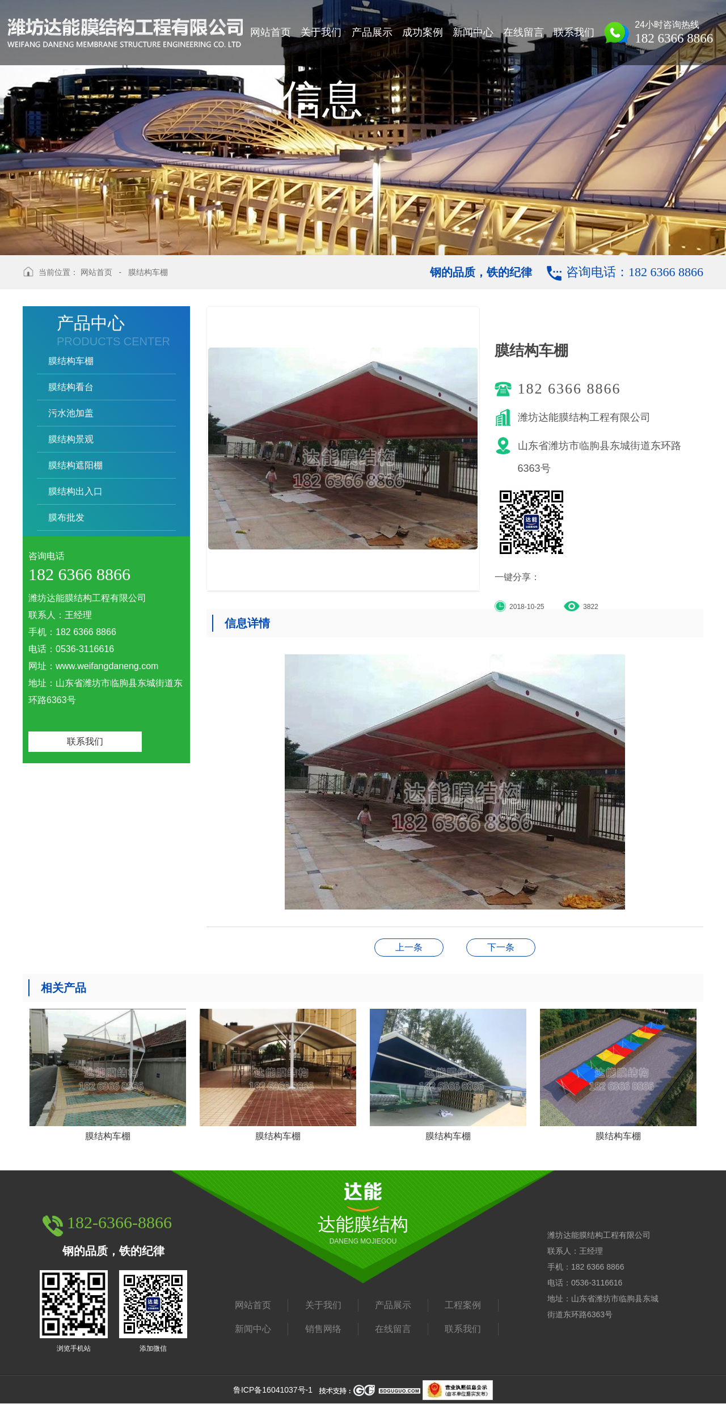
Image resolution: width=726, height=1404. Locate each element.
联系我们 (85, 741)
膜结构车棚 (148, 272)
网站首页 (96, 272)
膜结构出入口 (75, 491)
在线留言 (393, 1329)
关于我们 (323, 1305)
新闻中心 (253, 1329)
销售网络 (323, 1329)
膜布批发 (66, 517)
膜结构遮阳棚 (75, 465)
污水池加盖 (71, 413)
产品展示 (393, 1305)
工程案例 (463, 1305)
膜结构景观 (71, 439)
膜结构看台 (71, 387)
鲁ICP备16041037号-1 (273, 1389)
